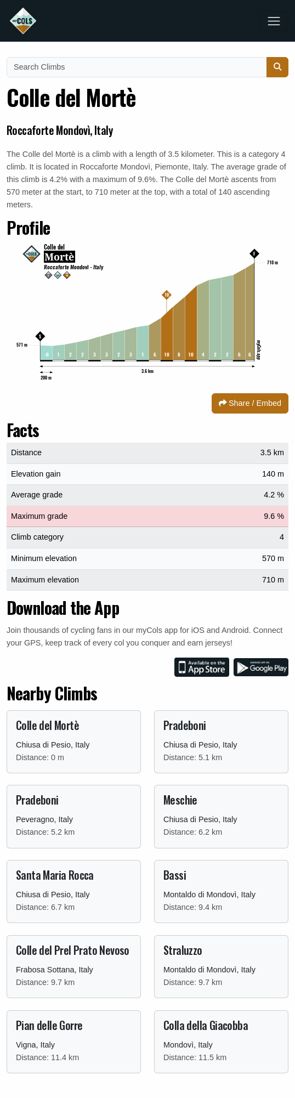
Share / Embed (250, 403)
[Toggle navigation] (273, 21)
